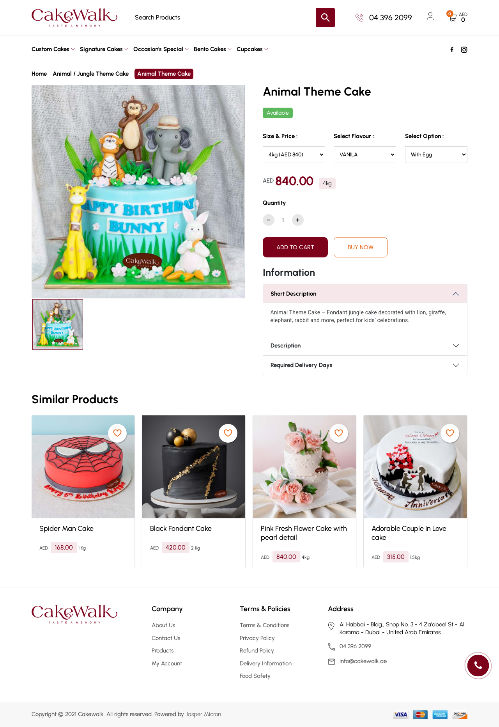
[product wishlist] (117, 433)
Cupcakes (250, 49)
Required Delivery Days (302, 365)
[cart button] (458, 17)
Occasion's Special (158, 49)
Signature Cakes (101, 49)
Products (162, 650)
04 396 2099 (384, 17)
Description (286, 345)
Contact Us (166, 638)
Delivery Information (266, 663)
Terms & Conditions (264, 625)
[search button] (325, 17)
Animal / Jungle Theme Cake (91, 73)
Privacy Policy (257, 638)
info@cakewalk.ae (363, 661)
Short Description (293, 293)
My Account (167, 663)
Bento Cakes (210, 49)
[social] (452, 49)
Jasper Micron (203, 714)
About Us (163, 625)
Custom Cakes (50, 49)
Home (39, 73)
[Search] (231, 17)
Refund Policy (257, 650)
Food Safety (255, 675)
